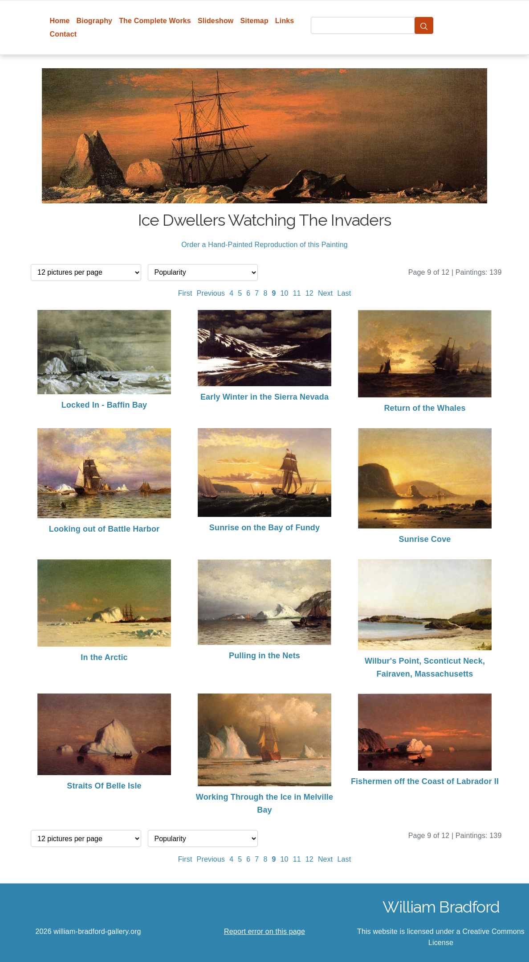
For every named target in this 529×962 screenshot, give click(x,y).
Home (60, 21)
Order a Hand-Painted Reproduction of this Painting (264, 244)
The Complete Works (155, 21)
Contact (63, 34)
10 (285, 293)
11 (297, 293)
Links (284, 21)
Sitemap (254, 21)
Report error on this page (264, 931)
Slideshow (216, 21)
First (185, 293)
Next (325, 293)
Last (344, 293)
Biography (95, 21)
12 (309, 293)
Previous (211, 293)
